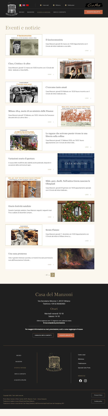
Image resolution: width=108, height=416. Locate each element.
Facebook (80, 381)
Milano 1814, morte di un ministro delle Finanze (31, 111)
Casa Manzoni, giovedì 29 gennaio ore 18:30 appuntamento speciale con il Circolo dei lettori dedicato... (68, 189)
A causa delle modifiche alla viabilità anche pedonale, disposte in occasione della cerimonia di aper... (30, 164)
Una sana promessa (17, 253)
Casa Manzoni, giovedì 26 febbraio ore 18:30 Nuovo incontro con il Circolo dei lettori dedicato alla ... (68, 93)
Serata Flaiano (52, 230)
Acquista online (20, 380)
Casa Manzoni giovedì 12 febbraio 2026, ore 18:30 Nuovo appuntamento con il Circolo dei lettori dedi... (65, 142)
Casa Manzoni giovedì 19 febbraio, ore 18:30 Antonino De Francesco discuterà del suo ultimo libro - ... (27, 116)
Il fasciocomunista (54, 40)
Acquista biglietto (93, 12)
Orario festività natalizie (19, 206)
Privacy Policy (98, 395)
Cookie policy (98, 401)
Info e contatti (59, 12)
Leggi (87, 50)
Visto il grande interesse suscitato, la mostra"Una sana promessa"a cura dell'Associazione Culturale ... (30, 259)
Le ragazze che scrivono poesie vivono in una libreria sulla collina (67, 134)
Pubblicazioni (71, 5)
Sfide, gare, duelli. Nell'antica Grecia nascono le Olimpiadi (68, 182)
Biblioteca (58, 5)
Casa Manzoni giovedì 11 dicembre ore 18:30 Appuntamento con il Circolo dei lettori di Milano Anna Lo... (67, 235)
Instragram (85, 381)
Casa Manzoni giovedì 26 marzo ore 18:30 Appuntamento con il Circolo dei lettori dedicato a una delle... (67, 45)
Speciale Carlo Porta (84, 368)
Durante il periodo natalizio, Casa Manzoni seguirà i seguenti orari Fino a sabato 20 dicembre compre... (30, 212)
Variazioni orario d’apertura (21, 158)
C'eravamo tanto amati (56, 87)
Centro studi (46, 5)
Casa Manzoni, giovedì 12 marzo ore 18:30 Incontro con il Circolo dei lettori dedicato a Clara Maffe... (30, 69)
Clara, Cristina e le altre (19, 63)
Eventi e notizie (43, 12)
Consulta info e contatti (43, 335)
